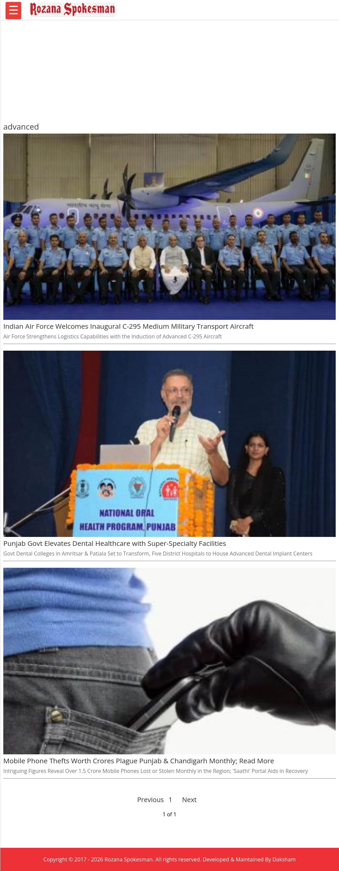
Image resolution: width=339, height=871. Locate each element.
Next (186, 799)
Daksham (284, 859)
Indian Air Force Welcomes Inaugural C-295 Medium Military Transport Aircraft (128, 326)
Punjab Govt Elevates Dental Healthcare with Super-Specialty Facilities (114, 543)
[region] (169, 68)
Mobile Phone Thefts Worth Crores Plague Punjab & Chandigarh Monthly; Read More (138, 760)
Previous (150, 799)
